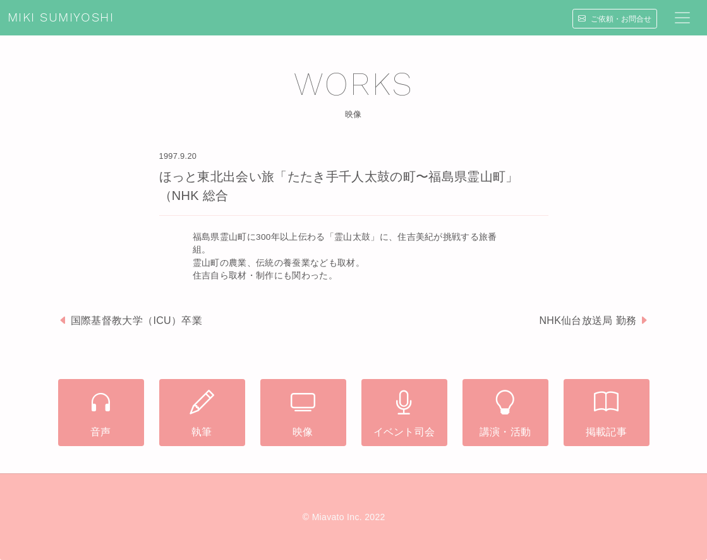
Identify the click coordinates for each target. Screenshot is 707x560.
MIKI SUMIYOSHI (61, 17)
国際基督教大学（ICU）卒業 (136, 320)
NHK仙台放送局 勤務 (587, 320)
